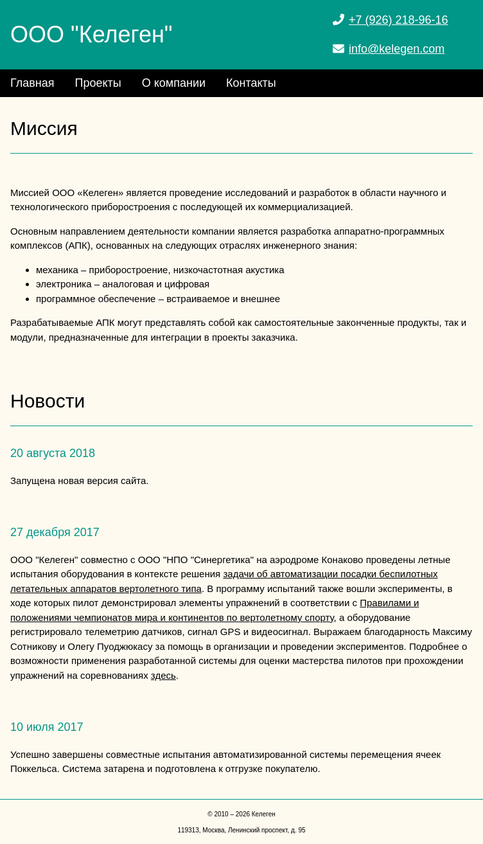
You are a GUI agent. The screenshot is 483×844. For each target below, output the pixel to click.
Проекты (98, 82)
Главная (32, 82)
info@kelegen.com (396, 48)
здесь (163, 675)
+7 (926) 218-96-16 (398, 19)
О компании (174, 82)
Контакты (251, 82)
